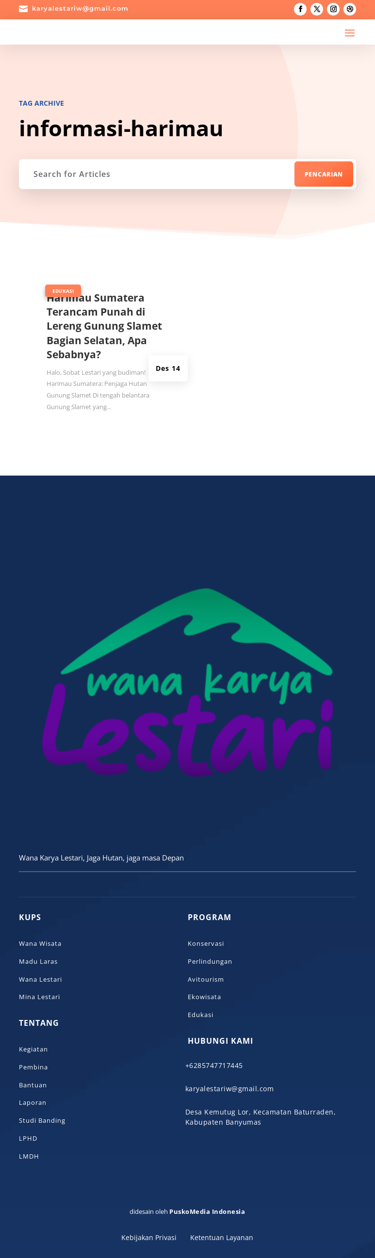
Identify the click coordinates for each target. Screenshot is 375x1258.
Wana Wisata (40, 943)
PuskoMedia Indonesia (207, 1211)
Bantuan (33, 1085)
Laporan (33, 1102)
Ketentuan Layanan (221, 1237)
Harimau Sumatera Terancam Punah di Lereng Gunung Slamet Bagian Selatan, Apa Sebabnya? (104, 326)
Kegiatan (33, 1049)
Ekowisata (204, 996)
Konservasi (206, 943)
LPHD (28, 1138)
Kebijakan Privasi (149, 1237)
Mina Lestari (39, 996)
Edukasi (63, 290)
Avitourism (206, 979)
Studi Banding (42, 1120)
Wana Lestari (40, 979)
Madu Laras (38, 961)
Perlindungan (210, 961)
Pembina (33, 1067)
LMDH (29, 1156)
